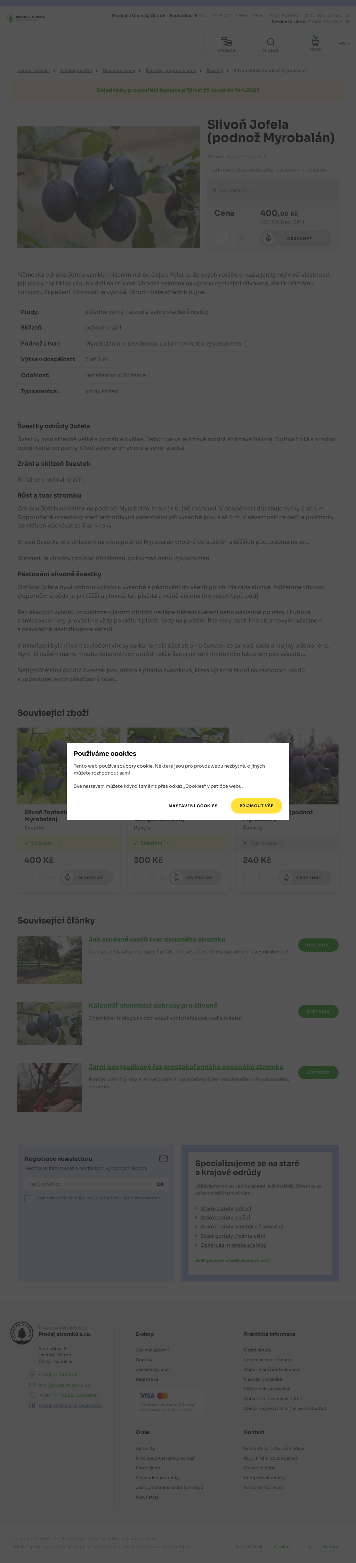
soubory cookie (135, 767)
